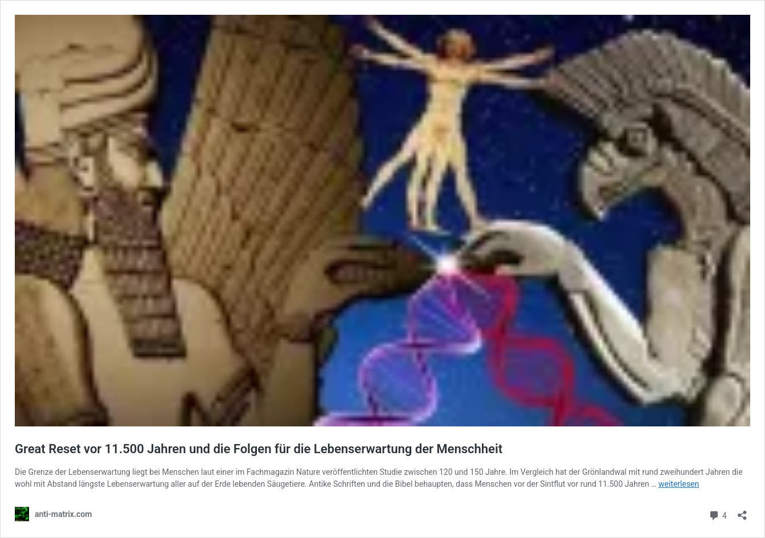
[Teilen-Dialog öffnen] (742, 511)
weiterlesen (678, 483)
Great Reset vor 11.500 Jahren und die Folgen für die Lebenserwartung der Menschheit (258, 449)
